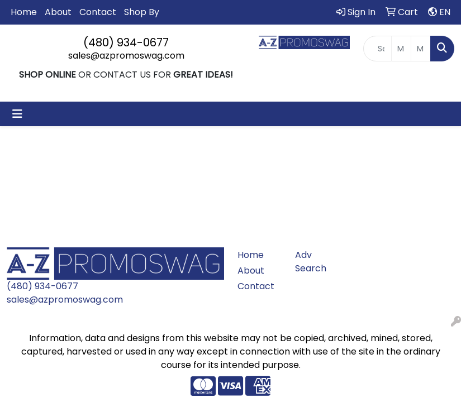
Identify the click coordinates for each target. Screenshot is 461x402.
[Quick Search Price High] (421, 48)
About (58, 12)
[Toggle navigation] (17, 114)
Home (24, 12)
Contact (97, 12)
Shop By (141, 12)
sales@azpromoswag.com (126, 55)
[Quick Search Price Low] (401, 48)
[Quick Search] (377, 48)
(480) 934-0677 (126, 42)
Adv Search (310, 261)
